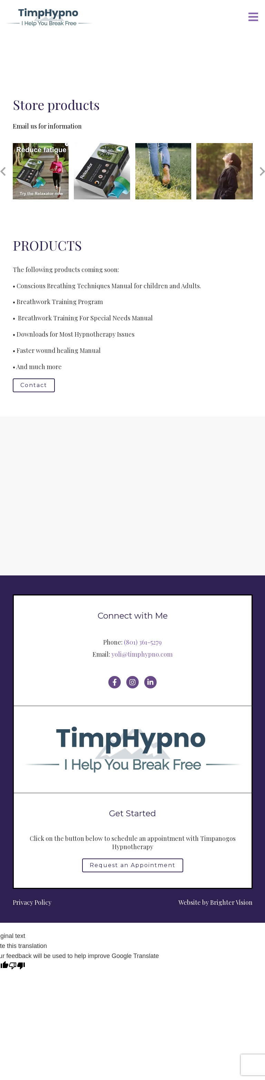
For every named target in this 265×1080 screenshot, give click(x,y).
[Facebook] (114, 682)
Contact (33, 385)
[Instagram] (132, 682)
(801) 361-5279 (143, 642)
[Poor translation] (17, 966)
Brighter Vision (231, 902)
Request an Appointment (133, 865)
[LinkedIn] (150, 682)
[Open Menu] (253, 17)
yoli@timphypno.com (142, 654)
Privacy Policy (32, 902)
